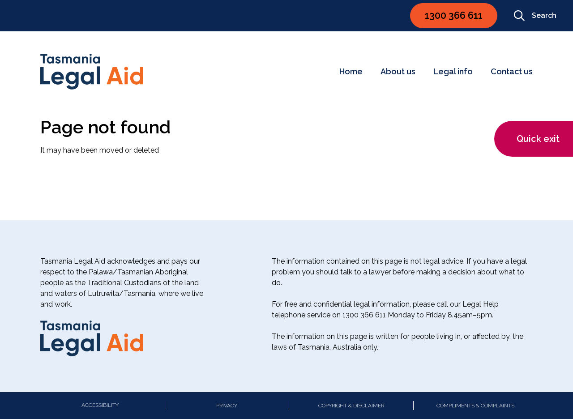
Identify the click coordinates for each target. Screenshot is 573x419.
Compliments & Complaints (475, 405)
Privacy (226, 405)
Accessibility (100, 405)
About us (398, 71)
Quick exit (538, 138)
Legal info (453, 71)
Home (351, 71)
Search (535, 15)
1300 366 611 (454, 15)
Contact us (512, 71)
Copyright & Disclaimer (351, 405)
